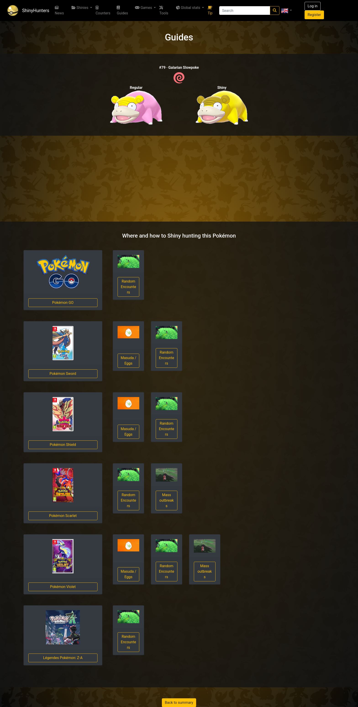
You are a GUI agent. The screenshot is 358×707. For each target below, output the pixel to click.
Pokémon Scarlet (63, 516)
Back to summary (179, 702)
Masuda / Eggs (128, 360)
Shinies (80, 7)
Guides (122, 10)
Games (144, 7)
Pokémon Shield (63, 444)
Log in (312, 6)
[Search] (244, 10)
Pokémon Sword (63, 373)
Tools (163, 10)
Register (314, 15)
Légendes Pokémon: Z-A (63, 658)
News (59, 10)
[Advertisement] (179, 179)
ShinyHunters (35, 10)
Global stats (188, 7)
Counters (103, 10)
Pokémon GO (63, 302)
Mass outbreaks (166, 500)
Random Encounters (128, 286)
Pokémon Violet (63, 587)
